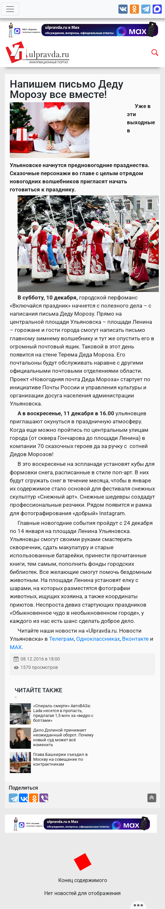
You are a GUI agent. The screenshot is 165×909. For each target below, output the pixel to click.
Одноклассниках (98, 639)
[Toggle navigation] (10, 9)
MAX (16, 647)
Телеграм (61, 639)
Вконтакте (135, 639)
